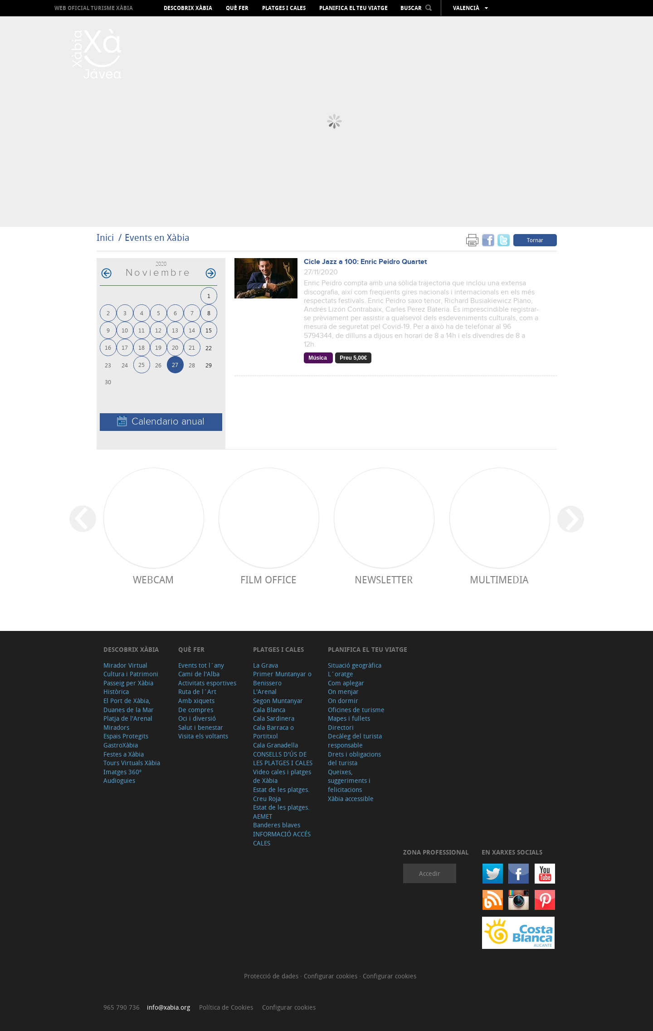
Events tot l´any (201, 665)
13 (175, 330)
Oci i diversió (197, 718)
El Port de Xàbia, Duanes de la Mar (128, 705)
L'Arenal (265, 691)
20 (175, 347)
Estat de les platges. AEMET (281, 812)
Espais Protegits (125, 736)
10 (125, 330)
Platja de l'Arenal (127, 718)
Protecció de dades (272, 976)
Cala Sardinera (273, 718)
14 (192, 330)
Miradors (116, 727)
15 (208, 330)
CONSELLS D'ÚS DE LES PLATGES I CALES (282, 758)
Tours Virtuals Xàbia (131, 762)
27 (175, 364)
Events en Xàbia (157, 237)
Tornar (535, 240)
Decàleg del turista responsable (355, 740)
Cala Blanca (269, 709)
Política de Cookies (226, 1007)
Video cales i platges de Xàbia (282, 776)
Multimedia (499, 579)
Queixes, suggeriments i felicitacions (349, 780)
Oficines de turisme (356, 709)
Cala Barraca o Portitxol (273, 732)
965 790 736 (121, 1007)
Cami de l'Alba (198, 673)
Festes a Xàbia (123, 754)
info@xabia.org (168, 1007)
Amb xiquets (196, 700)
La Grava (265, 665)
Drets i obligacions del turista (354, 758)
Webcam (153, 579)
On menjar (343, 691)
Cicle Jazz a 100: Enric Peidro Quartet (365, 262)
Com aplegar (346, 683)
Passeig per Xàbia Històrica (128, 687)
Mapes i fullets (349, 718)
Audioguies (119, 780)
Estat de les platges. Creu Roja (281, 794)
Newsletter (384, 579)
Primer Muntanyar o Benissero (282, 678)
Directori (341, 727)
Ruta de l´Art (197, 691)
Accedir (429, 873)
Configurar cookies (331, 976)
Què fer (237, 8)
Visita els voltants (203, 736)
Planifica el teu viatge (353, 8)
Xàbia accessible (351, 798)
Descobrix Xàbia (188, 8)
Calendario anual (161, 421)
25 (141, 364)
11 (141, 330)
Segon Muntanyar (278, 700)
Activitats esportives (207, 683)
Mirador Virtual (125, 665)
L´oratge (340, 673)
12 (158, 330)
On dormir (343, 700)
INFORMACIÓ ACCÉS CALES (282, 838)
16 (108, 347)
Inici (105, 237)
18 (141, 347)
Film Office (268, 579)
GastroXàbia (120, 745)
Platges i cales (284, 8)
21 (192, 347)
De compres (195, 709)
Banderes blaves (276, 825)
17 (125, 347)
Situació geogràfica (354, 665)
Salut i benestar (200, 727)
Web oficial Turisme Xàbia (93, 8)
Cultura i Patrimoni (130, 673)
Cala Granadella (275, 745)
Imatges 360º (122, 771)
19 (158, 347)
